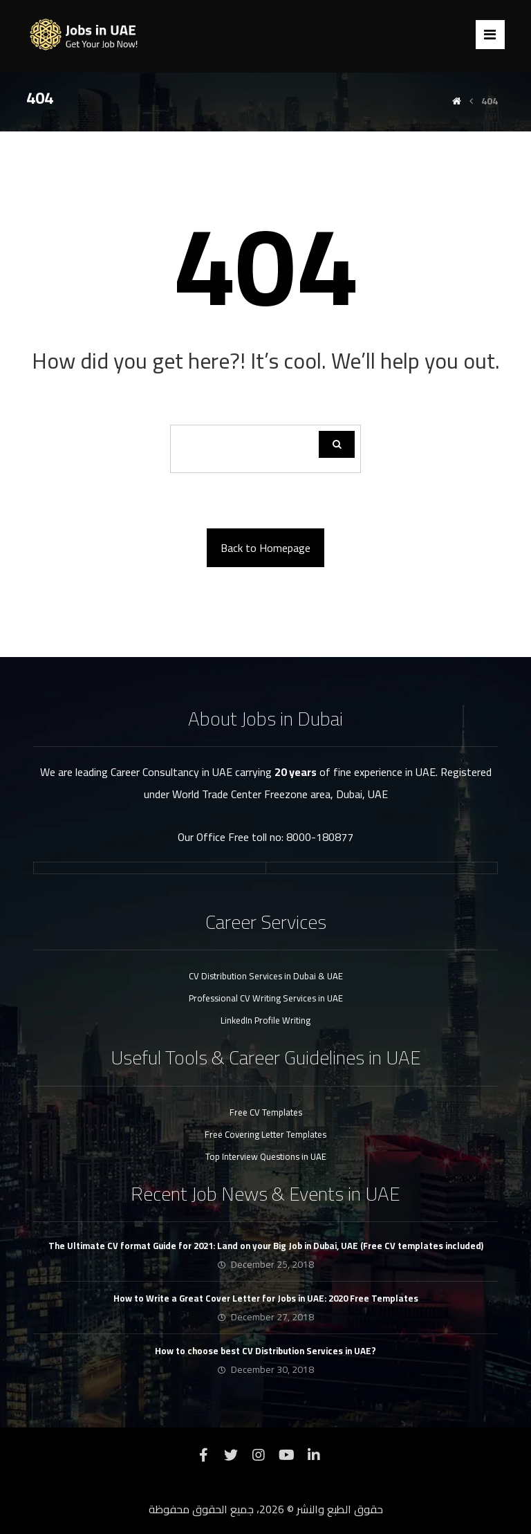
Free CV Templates (266, 1112)
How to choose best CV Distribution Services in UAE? (265, 1350)
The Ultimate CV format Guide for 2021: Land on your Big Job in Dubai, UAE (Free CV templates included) (265, 1245)
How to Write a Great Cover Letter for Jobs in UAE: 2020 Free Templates (265, 1298)
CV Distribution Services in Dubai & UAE (266, 976)
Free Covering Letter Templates (265, 1134)
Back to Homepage (265, 547)
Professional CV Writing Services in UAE (266, 998)
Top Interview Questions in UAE (265, 1156)
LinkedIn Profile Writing (265, 1020)
